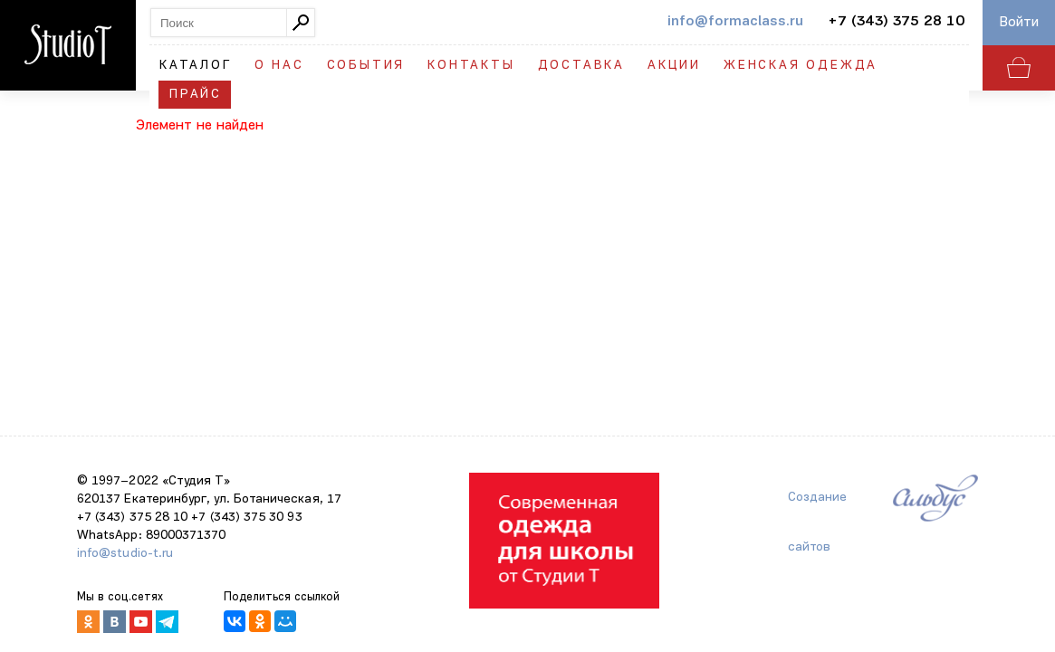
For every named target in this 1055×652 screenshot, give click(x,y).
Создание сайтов (817, 507)
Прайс (195, 94)
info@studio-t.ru (125, 554)
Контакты (470, 65)
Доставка (581, 65)
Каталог (195, 65)
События (366, 65)
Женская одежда (801, 65)
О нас (279, 65)
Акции (674, 65)
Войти (1019, 22)
